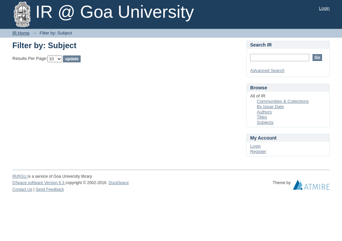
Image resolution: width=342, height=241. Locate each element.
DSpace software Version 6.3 (38, 182)
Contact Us (22, 189)
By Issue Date (270, 106)
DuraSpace (119, 182)
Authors (264, 111)
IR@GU (20, 176)
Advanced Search (267, 70)
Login (324, 8)
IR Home (20, 32)
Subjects (265, 122)
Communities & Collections (283, 101)
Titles (262, 116)
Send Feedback (50, 189)
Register (258, 151)
